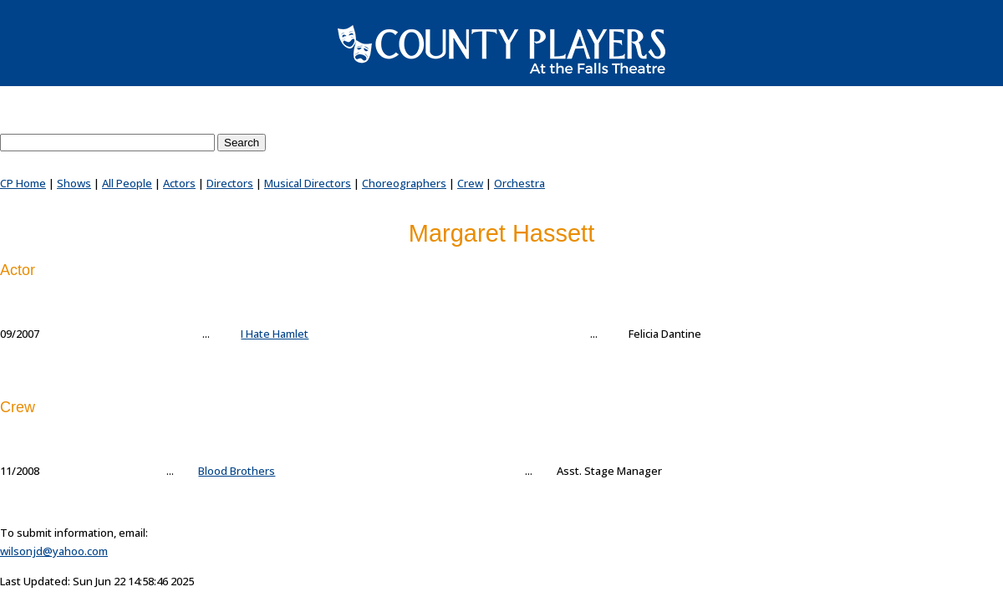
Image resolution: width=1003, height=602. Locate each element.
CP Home (23, 183)
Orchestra (519, 183)
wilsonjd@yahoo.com (54, 551)
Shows (74, 183)
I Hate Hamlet (274, 333)
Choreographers (404, 183)
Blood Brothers (236, 470)
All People (127, 183)
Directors (229, 183)
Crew (470, 183)
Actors (179, 183)
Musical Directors (307, 183)
